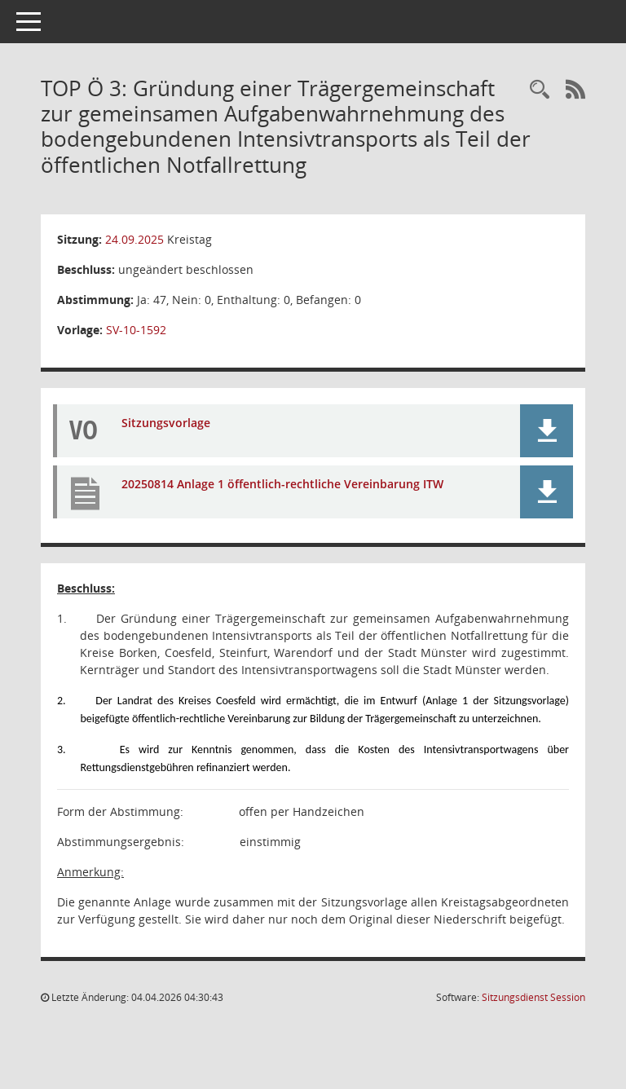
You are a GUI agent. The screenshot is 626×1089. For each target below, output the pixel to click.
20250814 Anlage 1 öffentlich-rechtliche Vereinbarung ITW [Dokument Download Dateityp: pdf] (282, 484)
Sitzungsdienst (533, 997)
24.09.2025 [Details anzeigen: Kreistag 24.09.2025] (134, 239)
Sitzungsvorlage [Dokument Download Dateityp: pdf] (165, 422)
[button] (546, 430)
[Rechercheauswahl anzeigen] (540, 90)
